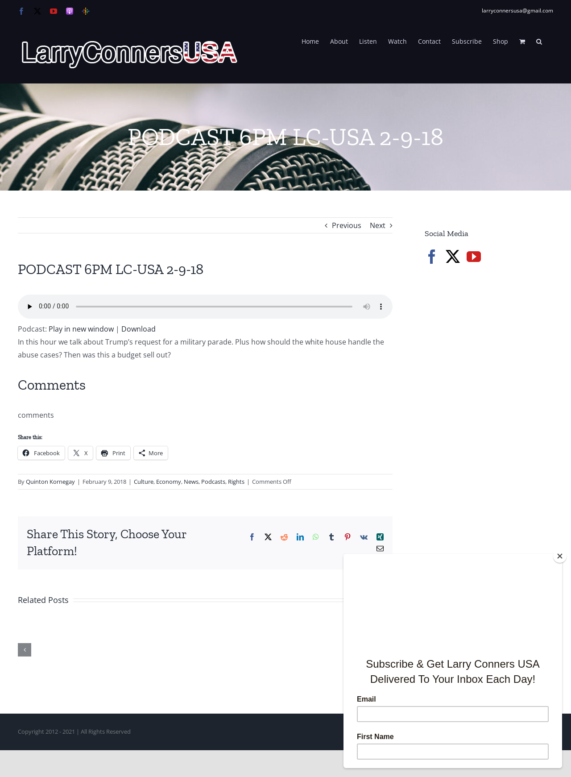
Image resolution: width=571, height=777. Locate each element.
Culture (143, 482)
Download (138, 329)
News (191, 482)
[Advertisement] (492, 424)
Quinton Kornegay (50, 482)
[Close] (560, 556)
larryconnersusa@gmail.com (517, 10)
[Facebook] (432, 256)
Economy (168, 482)
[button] (539, 40)
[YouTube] (474, 256)
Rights (236, 482)
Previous (346, 225)
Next (377, 225)
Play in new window (81, 329)
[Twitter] (453, 256)
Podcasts (213, 482)
